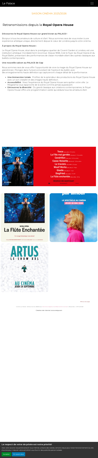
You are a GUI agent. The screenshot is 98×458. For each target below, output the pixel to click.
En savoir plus (18, 454)
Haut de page (85, 301)
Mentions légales (48, 306)
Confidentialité (58, 306)
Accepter (6, 454)
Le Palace (8, 3)
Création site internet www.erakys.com (49, 310)
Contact (65, 306)
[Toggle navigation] (92, 3)
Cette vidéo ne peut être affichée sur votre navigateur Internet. (49, 116)
